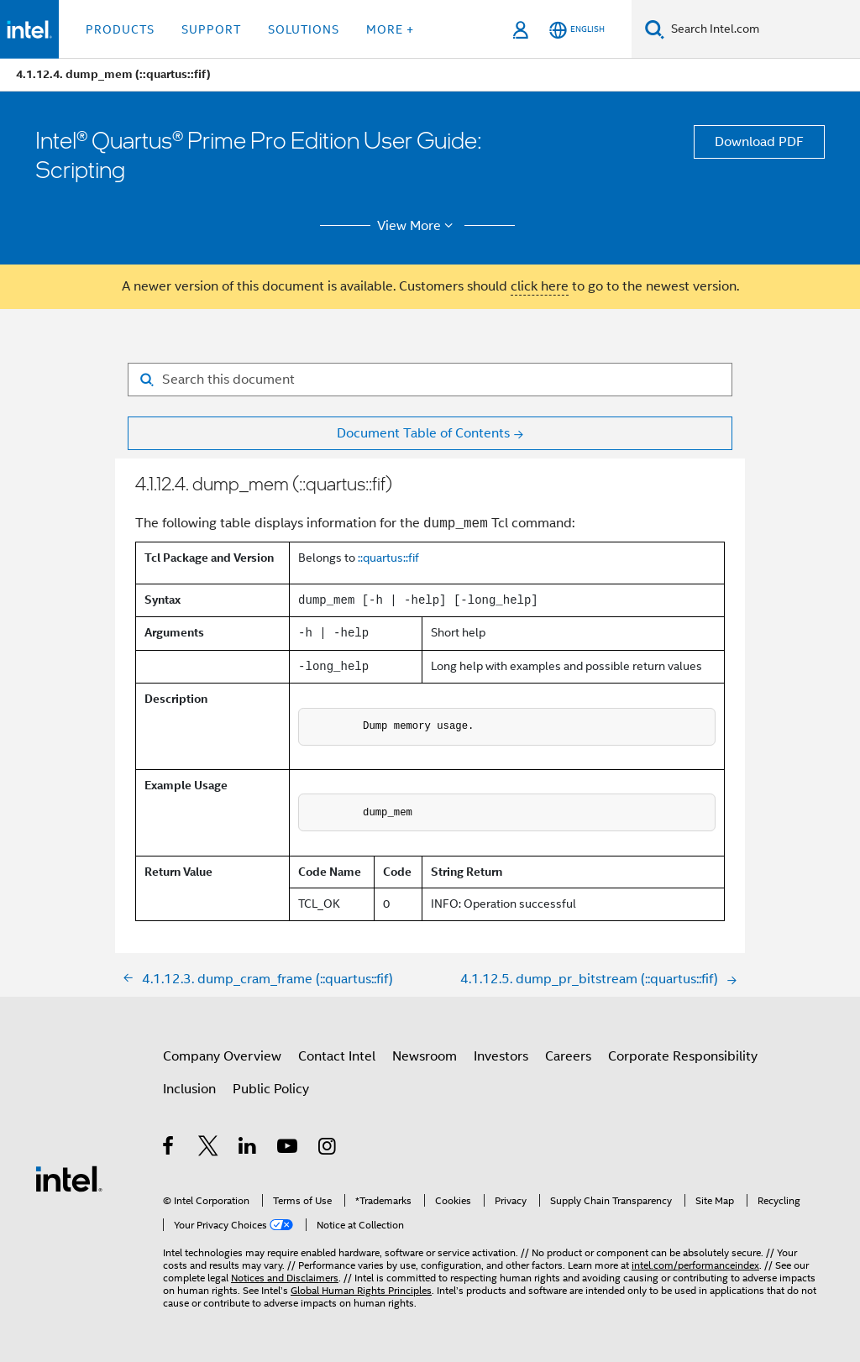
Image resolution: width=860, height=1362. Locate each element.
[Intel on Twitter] (209, 1149)
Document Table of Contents (423, 433)
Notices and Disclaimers (284, 1277)
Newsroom (424, 1056)
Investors (501, 1056)
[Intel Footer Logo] (68, 1178)
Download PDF (759, 142)
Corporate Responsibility (683, 1056)
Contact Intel (336, 1056)
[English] (577, 30)
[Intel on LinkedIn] (248, 1149)
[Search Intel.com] (762, 29)
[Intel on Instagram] (328, 1149)
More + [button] (390, 29)
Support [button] (211, 29)
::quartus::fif (388, 557)
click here (540, 286)
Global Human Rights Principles (361, 1290)
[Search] (654, 28)
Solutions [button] (303, 29)
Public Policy (271, 1089)
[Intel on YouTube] (288, 1149)
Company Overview (222, 1056)
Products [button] (120, 29)
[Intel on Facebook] (169, 1149)
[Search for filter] (430, 379)
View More (418, 225)
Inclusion (189, 1089)
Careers (568, 1056)
